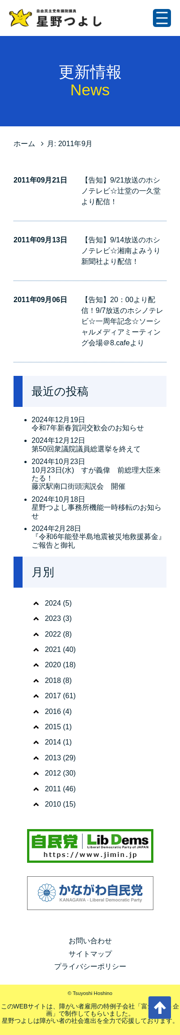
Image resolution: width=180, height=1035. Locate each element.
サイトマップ (90, 954)
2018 (53, 680)
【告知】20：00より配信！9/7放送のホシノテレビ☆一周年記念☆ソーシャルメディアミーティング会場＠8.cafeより (122, 321)
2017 (53, 696)
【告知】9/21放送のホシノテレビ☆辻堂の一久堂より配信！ (121, 190)
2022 (53, 634)
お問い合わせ (90, 941)
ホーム (24, 143)
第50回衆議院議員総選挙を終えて (86, 449)
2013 (53, 758)
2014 (53, 742)
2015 (53, 727)
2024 (53, 603)
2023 (53, 618)
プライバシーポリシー (90, 966)
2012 (53, 773)
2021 (53, 649)
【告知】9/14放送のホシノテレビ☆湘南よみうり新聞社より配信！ (121, 250)
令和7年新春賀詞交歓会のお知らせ (88, 428)
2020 (53, 665)
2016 (53, 711)
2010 (53, 804)
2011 (53, 789)
